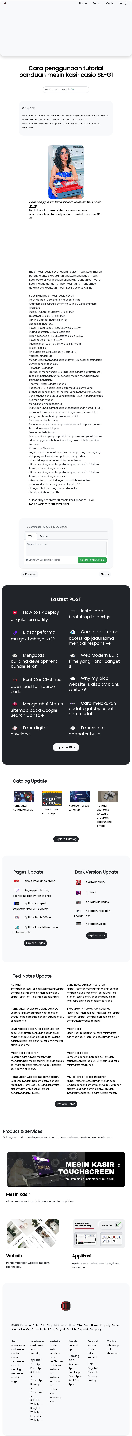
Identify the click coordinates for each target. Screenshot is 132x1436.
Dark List (92, 1372)
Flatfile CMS (56, 1361)
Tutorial (92, 1357)
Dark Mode (17, 1349)
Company (95, 1329)
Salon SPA (24, 1329)
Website (14, 1256)
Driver (91, 1353)
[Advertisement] (66, 30)
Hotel (72, 1325)
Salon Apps (75, 1376)
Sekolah (71, 1329)
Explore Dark (96, 935)
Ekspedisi (83, 1329)
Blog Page (17, 1373)
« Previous (29, 574)
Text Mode (17, 1361)
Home (83, 3)
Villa (79, 1325)
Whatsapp (113, 1345)
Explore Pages (35, 943)
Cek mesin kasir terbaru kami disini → (61, 502)
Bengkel (60, 1329)
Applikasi (81, 1256)
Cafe (36, 1325)
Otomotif (37, 1329)
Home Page (18, 1345)
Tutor (96, 3)
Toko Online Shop (53, 1389)
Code (109, 3)
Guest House (91, 1325)
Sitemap (93, 1376)
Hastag (92, 1380)
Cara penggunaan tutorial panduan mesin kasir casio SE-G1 (66, 71)
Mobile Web (56, 1365)
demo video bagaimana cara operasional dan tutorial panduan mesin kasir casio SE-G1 (65, 214)
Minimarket (61, 1325)
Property (105, 1325)
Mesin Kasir (18, 1194)
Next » (105, 574)
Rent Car (49, 1329)
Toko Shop (46, 1325)
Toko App (35, 1364)
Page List (93, 1368)
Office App (36, 1380)
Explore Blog (66, 747)
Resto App (36, 1368)
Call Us (111, 1349)
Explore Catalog (66, 839)
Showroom (113, 1353)
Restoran (25, 1325)
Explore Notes (66, 1104)
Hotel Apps (75, 1372)
